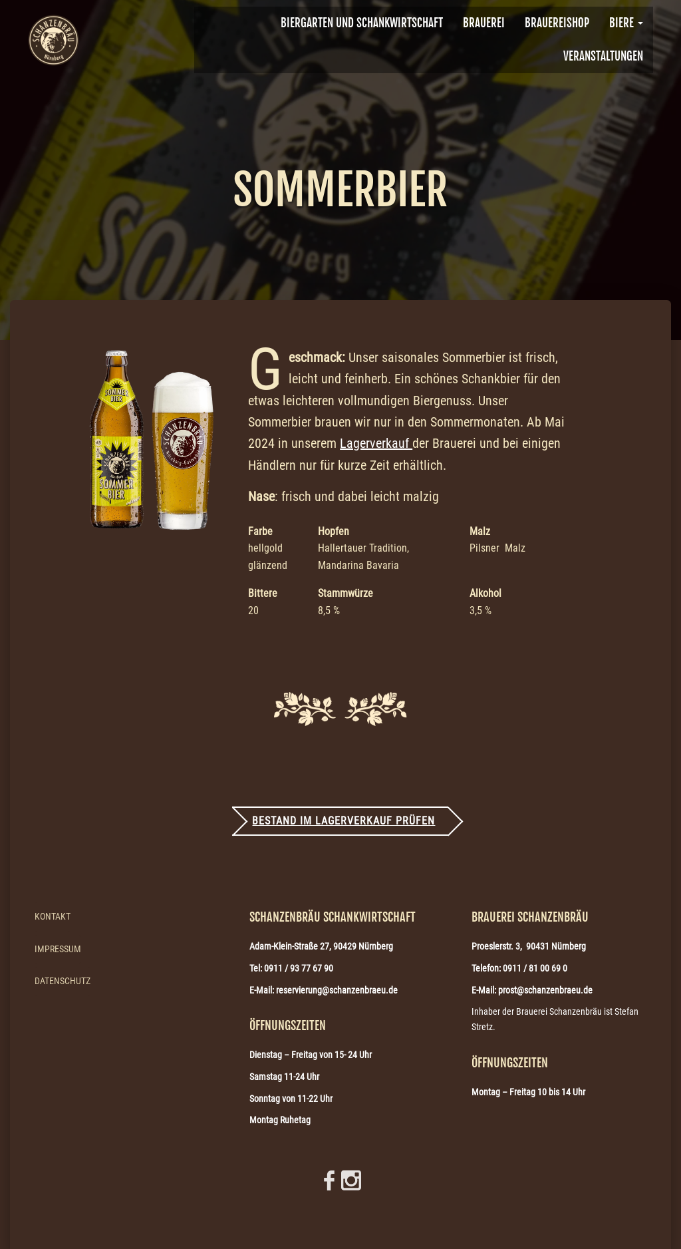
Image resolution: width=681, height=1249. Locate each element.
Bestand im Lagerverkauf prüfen (343, 820)
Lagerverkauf (376, 443)
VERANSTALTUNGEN (603, 56)
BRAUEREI (484, 23)
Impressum (58, 949)
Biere (626, 23)
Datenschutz (62, 981)
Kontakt (52, 916)
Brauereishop (557, 23)
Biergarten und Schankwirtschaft (362, 23)
